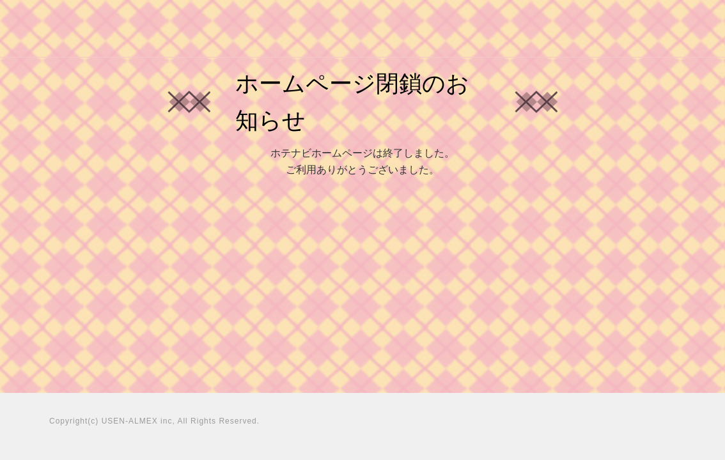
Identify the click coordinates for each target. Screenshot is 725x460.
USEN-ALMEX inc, (138, 421)
